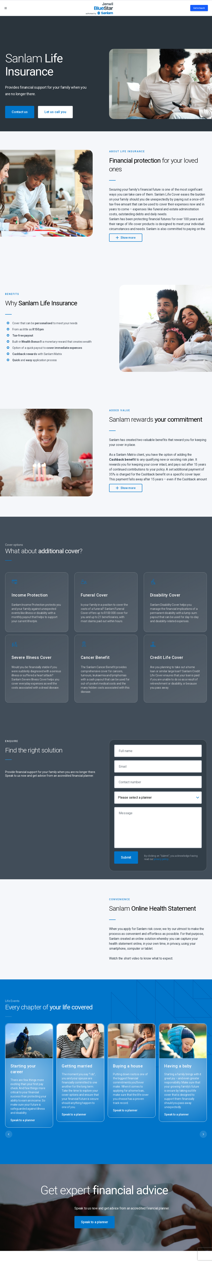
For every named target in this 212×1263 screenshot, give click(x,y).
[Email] (158, 766)
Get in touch (199, 8)
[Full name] (158, 751)
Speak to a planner (22, 1120)
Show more (126, 237)
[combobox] (158, 797)
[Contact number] (158, 782)
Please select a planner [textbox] (135, 797)
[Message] (158, 827)
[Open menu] (5, 8)
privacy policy (161, 859)
